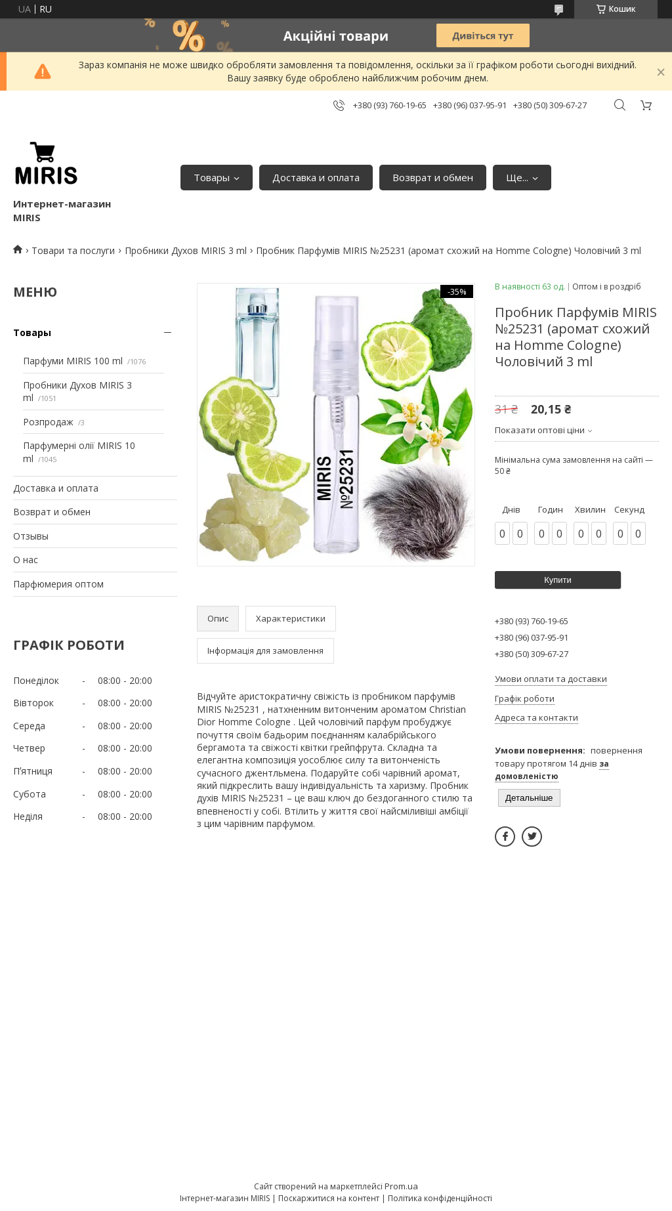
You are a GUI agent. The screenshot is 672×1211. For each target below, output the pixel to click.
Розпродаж (48, 421)
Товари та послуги (73, 250)
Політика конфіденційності (440, 1198)
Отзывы (31, 536)
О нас (25, 559)
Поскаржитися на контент (328, 1198)
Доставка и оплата (316, 177)
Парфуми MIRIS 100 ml (73, 360)
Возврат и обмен (432, 177)
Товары (212, 177)
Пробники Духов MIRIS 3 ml (186, 250)
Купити (558, 580)
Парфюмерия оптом (58, 584)
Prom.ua (401, 1186)
